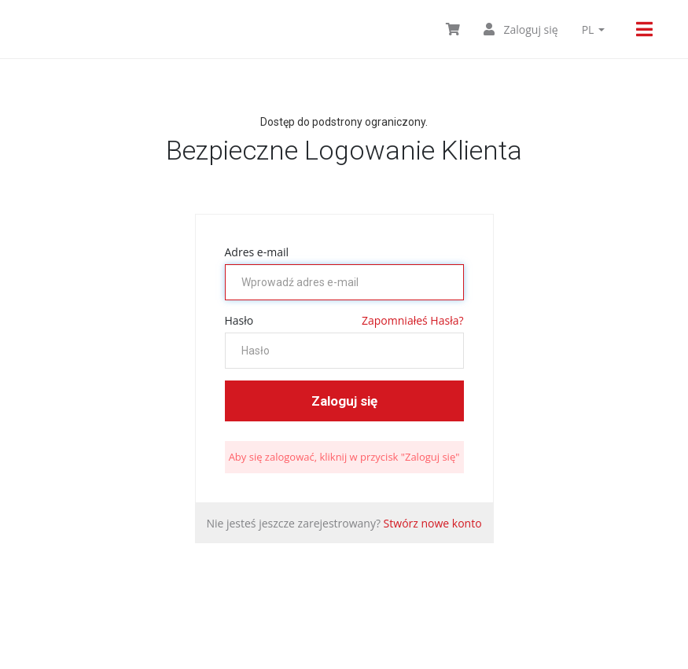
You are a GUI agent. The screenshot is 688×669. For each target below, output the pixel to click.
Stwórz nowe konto (433, 523)
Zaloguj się (521, 29)
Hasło (239, 320)
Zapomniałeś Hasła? (412, 320)
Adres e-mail (257, 251)
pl (593, 29)
